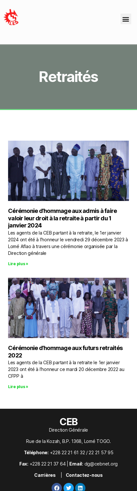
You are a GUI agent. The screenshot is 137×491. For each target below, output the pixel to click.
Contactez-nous (84, 475)
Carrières (45, 475)
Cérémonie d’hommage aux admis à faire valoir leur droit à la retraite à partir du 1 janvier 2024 (62, 218)
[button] (126, 19)
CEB (68, 421)
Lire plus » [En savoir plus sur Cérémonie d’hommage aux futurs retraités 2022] (18, 386)
